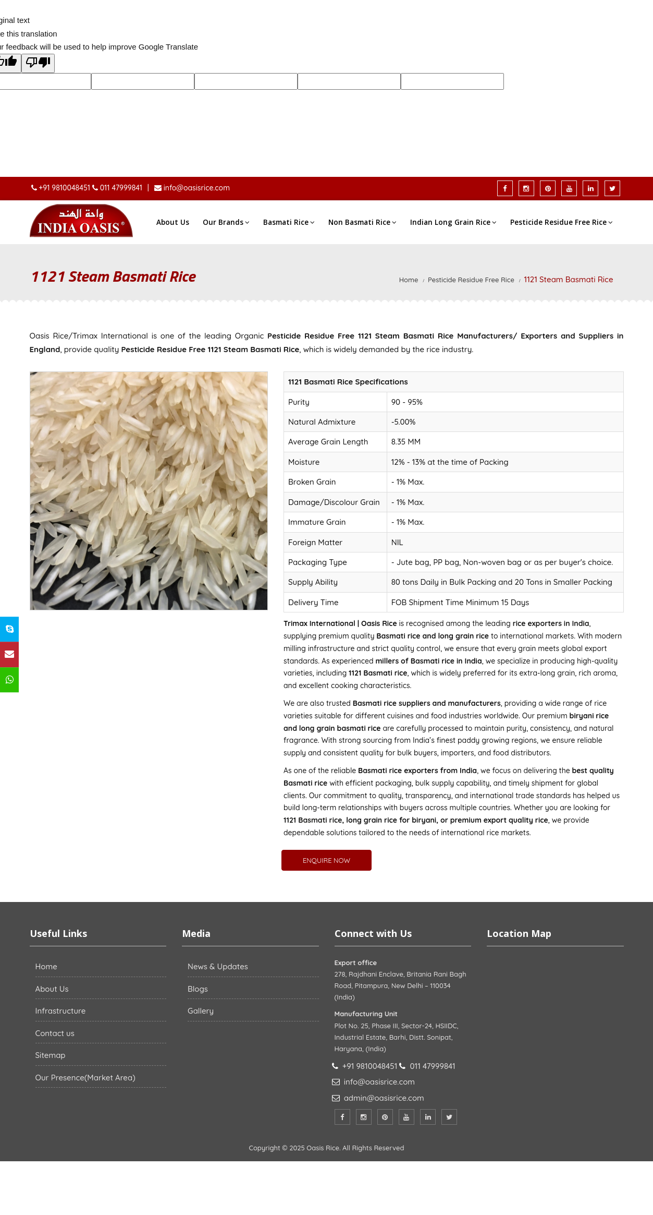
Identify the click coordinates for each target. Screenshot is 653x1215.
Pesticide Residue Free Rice (561, 222)
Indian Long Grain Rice (453, 222)
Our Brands (226, 222)
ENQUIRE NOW (326, 860)
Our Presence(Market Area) (85, 1077)
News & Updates (218, 966)
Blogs (198, 989)
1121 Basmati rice (313, 820)
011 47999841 (121, 188)
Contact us (55, 1033)
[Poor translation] (38, 64)
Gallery (201, 1011)
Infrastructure (60, 1011)
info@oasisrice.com (196, 188)
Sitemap (50, 1055)
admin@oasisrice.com (384, 1098)
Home (408, 279)
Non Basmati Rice (362, 222)
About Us (172, 222)
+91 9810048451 (65, 188)
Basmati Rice (289, 222)
